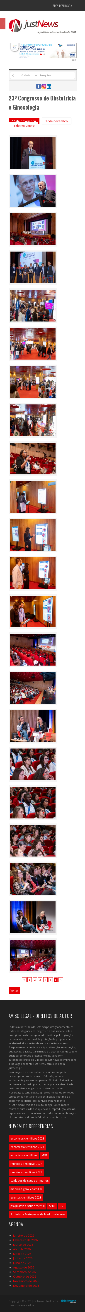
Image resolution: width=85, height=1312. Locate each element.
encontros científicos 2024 (27, 1147)
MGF (44, 1155)
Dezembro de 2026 (26, 1286)
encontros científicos (23, 1155)
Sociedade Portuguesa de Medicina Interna (38, 1214)
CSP (62, 1206)
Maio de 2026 (22, 1254)
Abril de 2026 (22, 1249)
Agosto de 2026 (23, 1267)
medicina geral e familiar (26, 1189)
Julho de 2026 (22, 1263)
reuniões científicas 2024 (26, 1164)
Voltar (14, 991)
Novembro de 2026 (26, 1281)
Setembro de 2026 (25, 1272)
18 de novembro (23, 125)
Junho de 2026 (22, 1258)
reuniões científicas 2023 (26, 1172)
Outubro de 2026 (24, 1276)
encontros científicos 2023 (27, 1138)
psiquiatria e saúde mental (27, 1206)
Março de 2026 (23, 1245)
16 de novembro (24, 121)
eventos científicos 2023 (25, 1197)
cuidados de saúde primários (29, 1181)
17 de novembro (56, 121)
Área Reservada (62, 5)
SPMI (52, 1206)
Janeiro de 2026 (23, 1235)
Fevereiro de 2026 (25, 1240)
